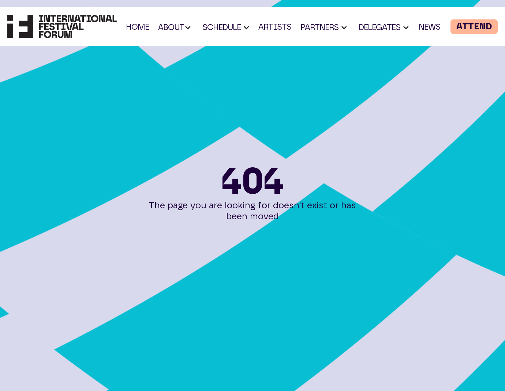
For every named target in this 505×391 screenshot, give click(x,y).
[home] (62, 26)
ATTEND (474, 26)
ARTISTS (274, 27)
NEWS (429, 27)
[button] (175, 27)
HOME (137, 27)
